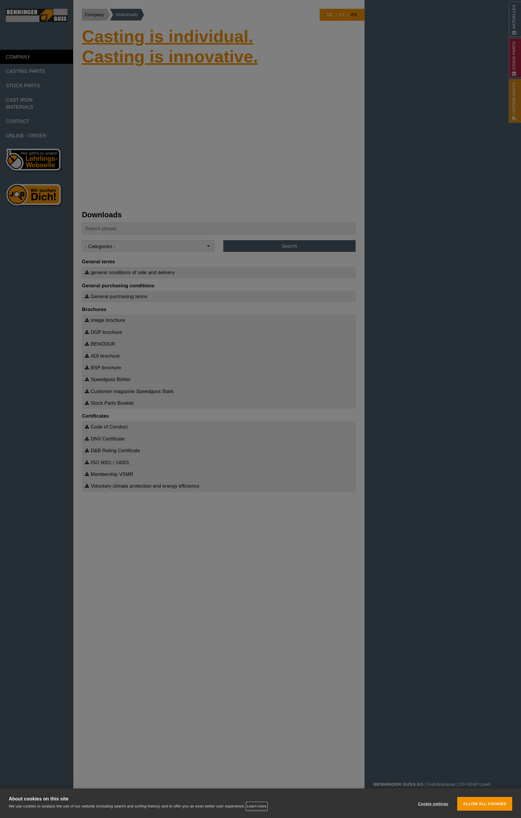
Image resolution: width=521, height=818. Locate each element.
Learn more (257, 807)
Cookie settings (433, 803)
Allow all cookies (484, 803)
